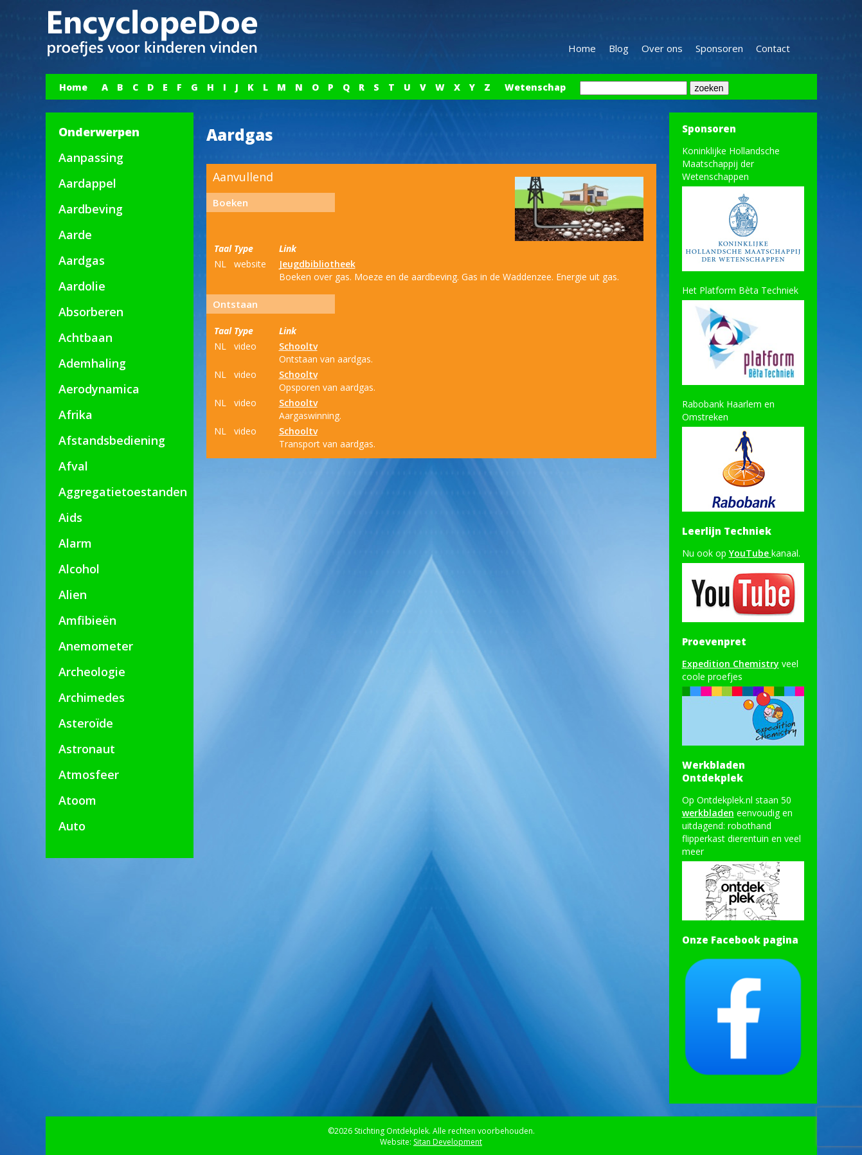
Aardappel (87, 183)
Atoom (77, 800)
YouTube (750, 553)
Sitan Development (447, 1141)
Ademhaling (92, 363)
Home (582, 48)
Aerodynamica (98, 389)
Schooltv (298, 346)
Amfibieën (87, 620)
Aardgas (81, 260)
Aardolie (81, 286)
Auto (71, 826)
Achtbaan (85, 337)
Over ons (662, 48)
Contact (773, 48)
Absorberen (90, 311)
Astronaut (86, 749)
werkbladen (708, 813)
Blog (619, 48)
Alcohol (79, 569)
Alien (72, 594)
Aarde (75, 234)
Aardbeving (90, 209)
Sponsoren (719, 48)
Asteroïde (85, 723)
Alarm (75, 543)
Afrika (75, 414)
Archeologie (91, 671)
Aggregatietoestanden (122, 491)
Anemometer (95, 646)
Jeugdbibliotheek (317, 264)
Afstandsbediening (111, 440)
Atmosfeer (88, 774)
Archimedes (91, 697)
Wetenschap (535, 87)
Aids (70, 517)
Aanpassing (90, 157)
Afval (73, 466)
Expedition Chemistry (730, 664)
